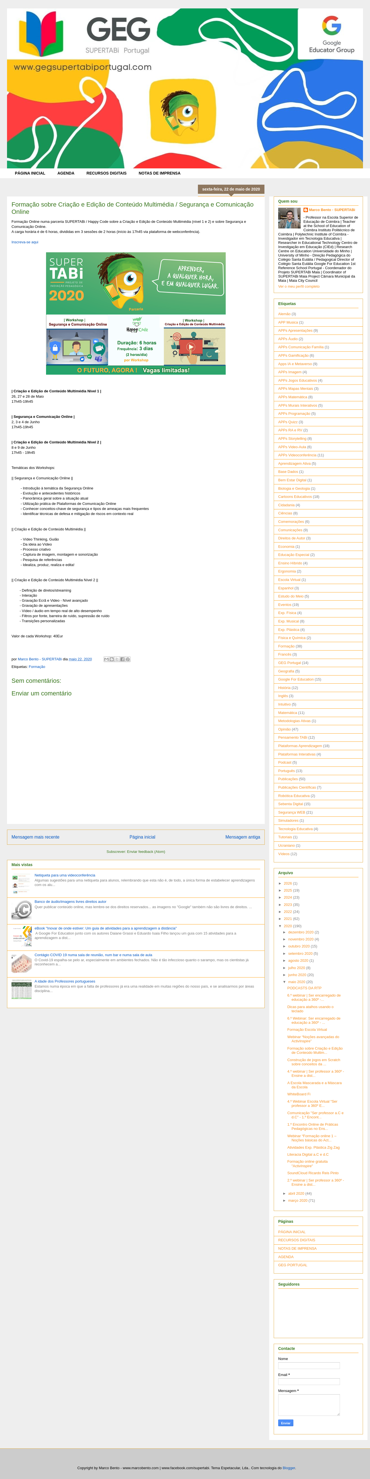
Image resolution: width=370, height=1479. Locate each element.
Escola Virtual (289, 580)
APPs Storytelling (292, 438)
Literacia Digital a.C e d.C (307, 1154)
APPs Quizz (288, 422)
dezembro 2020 (301, 932)
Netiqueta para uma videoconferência (65, 875)
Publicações (288, 779)
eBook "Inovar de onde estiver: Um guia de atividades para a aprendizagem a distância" (106, 928)
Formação (37, 667)
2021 (288, 919)
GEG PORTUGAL (292, 1265)
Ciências (285, 513)
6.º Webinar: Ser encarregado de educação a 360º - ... (314, 1020)
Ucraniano (286, 845)
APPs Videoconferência (297, 455)
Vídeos (283, 854)
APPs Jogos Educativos (297, 380)
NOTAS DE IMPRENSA (160, 173)
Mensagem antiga (242, 837)
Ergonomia (287, 571)
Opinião (284, 729)
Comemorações (291, 521)
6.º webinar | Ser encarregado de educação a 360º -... (314, 997)
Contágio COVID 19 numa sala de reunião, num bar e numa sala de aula (93, 955)
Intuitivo (284, 704)
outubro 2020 (299, 946)
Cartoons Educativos (295, 496)
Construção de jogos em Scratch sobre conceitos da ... (313, 1062)
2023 (288, 905)
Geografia (286, 671)
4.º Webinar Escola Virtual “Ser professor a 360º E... (312, 1103)
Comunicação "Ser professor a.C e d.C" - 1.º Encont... (315, 1115)
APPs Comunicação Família (301, 347)
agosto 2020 (298, 960)
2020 (288, 926)
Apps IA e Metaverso (295, 364)
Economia (286, 546)
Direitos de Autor (291, 538)
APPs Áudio (288, 339)
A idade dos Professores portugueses (65, 981)
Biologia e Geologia (294, 488)
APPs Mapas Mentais (295, 388)
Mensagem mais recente (36, 837)
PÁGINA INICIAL (30, 173)
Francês (284, 654)
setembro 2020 (301, 953)
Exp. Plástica (288, 630)
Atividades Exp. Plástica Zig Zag (313, 1147)
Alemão (284, 314)
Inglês (283, 696)
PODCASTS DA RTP (304, 988)
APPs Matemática (292, 397)
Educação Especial (293, 555)
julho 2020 (297, 968)
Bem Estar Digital (292, 480)
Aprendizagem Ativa (294, 463)
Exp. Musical (288, 621)
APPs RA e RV (290, 430)
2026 (288, 883)
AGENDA (65, 173)
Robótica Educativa (294, 796)
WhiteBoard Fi (298, 1094)
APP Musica (288, 322)
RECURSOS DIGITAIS (106, 173)
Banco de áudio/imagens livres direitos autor (70, 901)
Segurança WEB (291, 812)
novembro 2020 (301, 939)
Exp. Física (287, 613)
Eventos (284, 605)
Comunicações (290, 530)
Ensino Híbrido (290, 563)
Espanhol (285, 588)
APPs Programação (294, 413)
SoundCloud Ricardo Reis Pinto (313, 1173)
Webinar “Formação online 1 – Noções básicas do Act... (311, 1138)
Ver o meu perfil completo (298, 286)
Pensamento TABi (292, 737)
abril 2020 (296, 1193)
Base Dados (288, 472)
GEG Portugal (289, 663)
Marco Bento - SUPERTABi (332, 210)
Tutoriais (285, 837)
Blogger (289, 1468)
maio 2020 (297, 982)
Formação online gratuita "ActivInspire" (307, 1163)
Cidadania (286, 505)
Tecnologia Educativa (295, 829)
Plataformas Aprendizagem (300, 746)
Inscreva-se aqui (25, 242)
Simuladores (288, 820)
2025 (288, 890)
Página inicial (142, 837)
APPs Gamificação (293, 355)
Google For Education (296, 679)
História (284, 688)
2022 (288, 912)
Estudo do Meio (290, 596)
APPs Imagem (290, 372)
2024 (288, 897)
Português (286, 771)
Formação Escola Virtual (307, 1029)
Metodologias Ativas (294, 721)
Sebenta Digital (290, 804)
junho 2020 (297, 975)
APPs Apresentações (295, 330)
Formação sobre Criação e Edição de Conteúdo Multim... (314, 1050)
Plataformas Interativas (297, 754)
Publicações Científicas (297, 787)
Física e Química (292, 638)
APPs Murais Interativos (297, 405)
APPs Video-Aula (292, 447)
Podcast (284, 762)
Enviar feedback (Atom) (146, 852)
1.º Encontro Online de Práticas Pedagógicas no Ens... (312, 1126)
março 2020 (298, 1200)
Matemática (287, 713)
